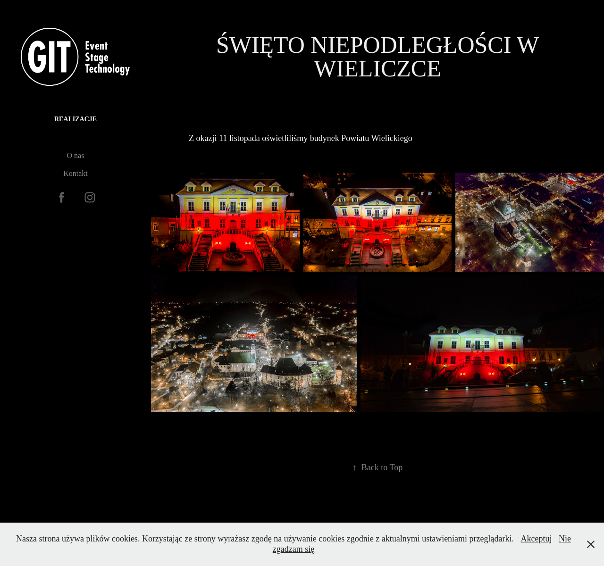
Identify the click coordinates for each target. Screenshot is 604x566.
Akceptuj (536, 538)
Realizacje (75, 119)
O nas (75, 155)
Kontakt (75, 173)
